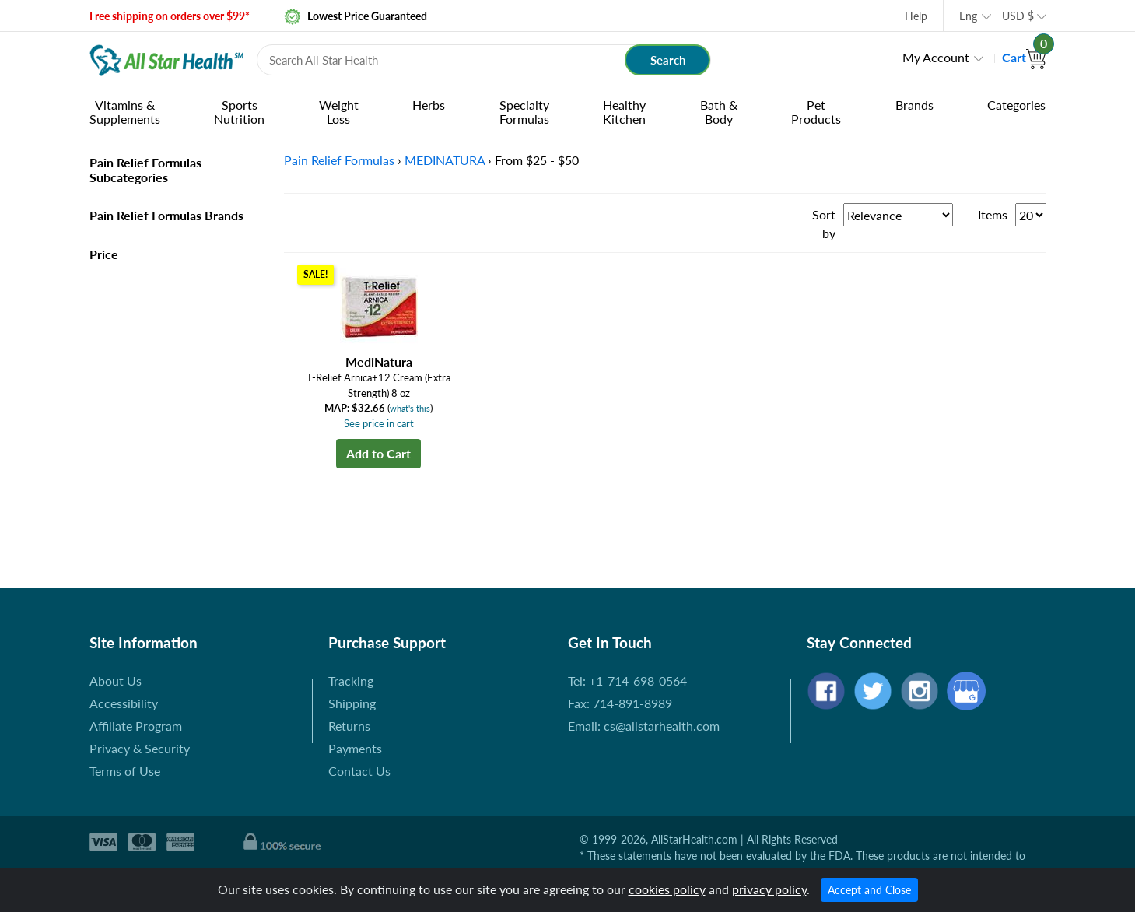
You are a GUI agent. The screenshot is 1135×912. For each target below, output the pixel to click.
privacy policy (769, 889)
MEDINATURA (445, 160)
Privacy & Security (139, 748)
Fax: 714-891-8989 (620, 703)
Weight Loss (339, 111)
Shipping (352, 703)
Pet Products (816, 111)
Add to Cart (378, 453)
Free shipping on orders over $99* (169, 16)
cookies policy (667, 889)
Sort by (823, 223)
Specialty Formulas (524, 111)
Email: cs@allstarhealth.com (644, 725)
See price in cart (379, 423)
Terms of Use (124, 770)
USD (1018, 16)
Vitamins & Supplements (124, 111)
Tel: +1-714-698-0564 (627, 680)
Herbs (428, 104)
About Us (115, 680)
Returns (349, 725)
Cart (1024, 57)
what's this (410, 408)
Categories (1016, 104)
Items (992, 214)
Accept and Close (869, 889)
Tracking (350, 680)
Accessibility (123, 703)
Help (916, 16)
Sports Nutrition (239, 111)
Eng (968, 16)
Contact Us (359, 770)
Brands (914, 104)
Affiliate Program (135, 725)
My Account (935, 57)
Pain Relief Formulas (339, 160)
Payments (355, 748)
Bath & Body (718, 111)
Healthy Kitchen (624, 111)
